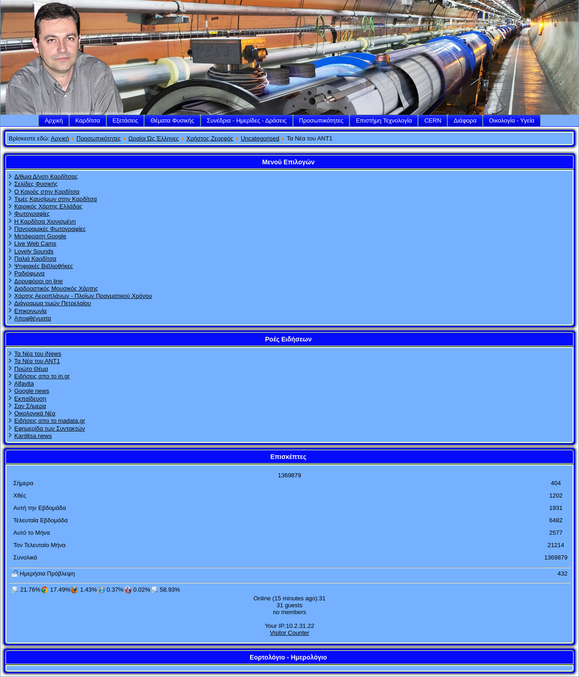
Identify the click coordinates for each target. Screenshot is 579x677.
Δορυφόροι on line (38, 281)
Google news (31, 390)
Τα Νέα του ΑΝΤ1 (37, 361)
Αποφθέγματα (32, 318)
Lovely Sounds (33, 251)
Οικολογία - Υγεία (511, 120)
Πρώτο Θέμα (31, 368)
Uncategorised (260, 138)
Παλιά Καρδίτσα (35, 258)
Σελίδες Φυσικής (36, 183)
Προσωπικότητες (321, 120)
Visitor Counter (289, 632)
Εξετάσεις (125, 120)
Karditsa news (33, 435)
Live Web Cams (35, 243)
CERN (432, 120)
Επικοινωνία (30, 311)
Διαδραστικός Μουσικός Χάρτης (56, 288)
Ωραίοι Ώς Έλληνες (153, 138)
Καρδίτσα (87, 120)
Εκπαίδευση (30, 398)
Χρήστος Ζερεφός (210, 138)
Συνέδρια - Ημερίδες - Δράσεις (247, 120)
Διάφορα (465, 120)
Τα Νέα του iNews (37, 353)
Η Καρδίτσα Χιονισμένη (45, 221)
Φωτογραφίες (32, 213)
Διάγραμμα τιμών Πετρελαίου (52, 303)
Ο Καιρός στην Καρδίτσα (46, 191)
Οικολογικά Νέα (34, 413)
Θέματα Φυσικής (172, 120)
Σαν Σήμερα (30, 406)
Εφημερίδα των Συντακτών (49, 428)
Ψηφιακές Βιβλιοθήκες (43, 266)
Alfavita (24, 383)
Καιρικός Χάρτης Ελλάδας (48, 206)
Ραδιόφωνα (29, 273)
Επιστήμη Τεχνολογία (384, 120)
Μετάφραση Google (40, 236)
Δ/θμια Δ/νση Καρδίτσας (46, 176)
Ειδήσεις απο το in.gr (42, 376)
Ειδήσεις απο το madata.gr (49, 420)
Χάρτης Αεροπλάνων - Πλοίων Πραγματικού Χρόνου (83, 295)
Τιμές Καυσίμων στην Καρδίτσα (55, 199)
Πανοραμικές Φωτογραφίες (49, 228)
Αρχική (54, 120)
